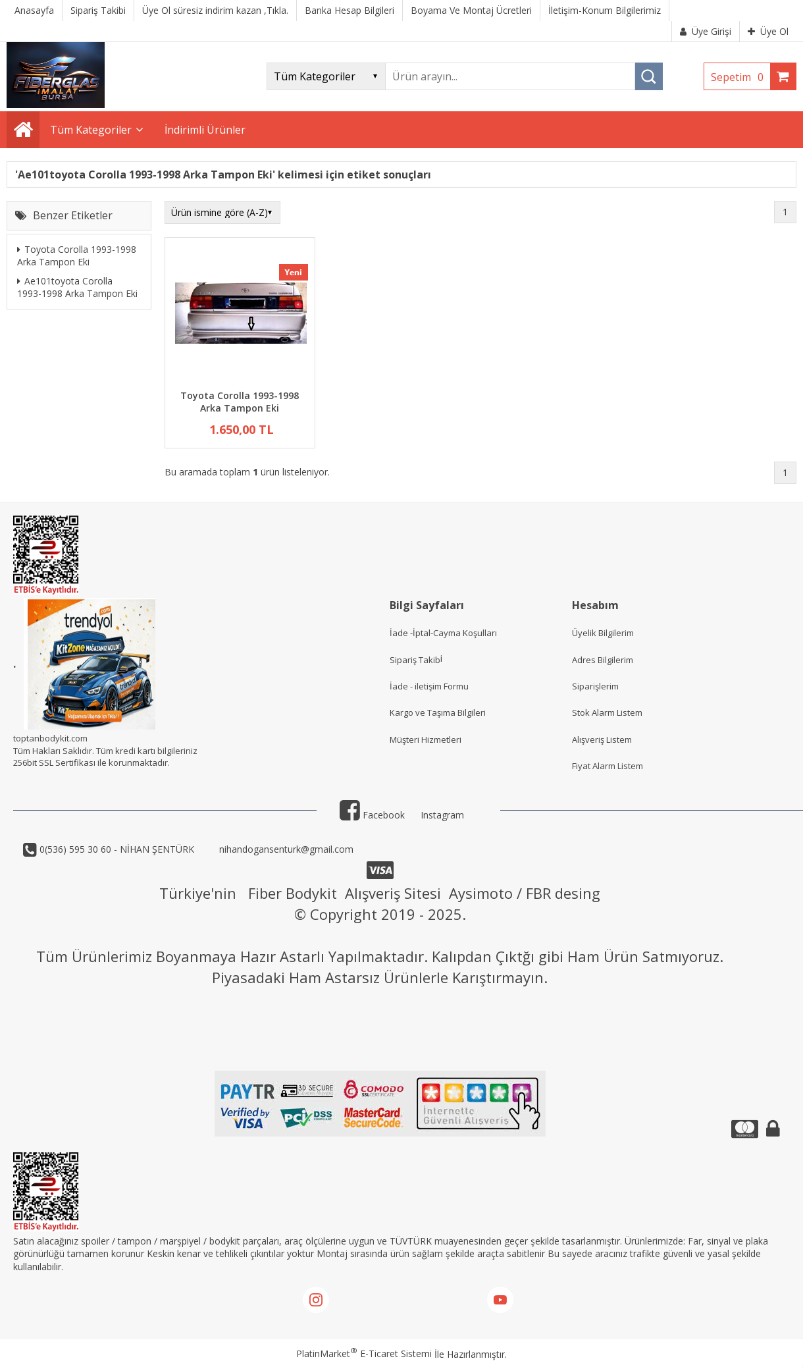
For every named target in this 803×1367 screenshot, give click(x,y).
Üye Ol (768, 31)
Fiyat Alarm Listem (607, 766)
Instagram (442, 815)
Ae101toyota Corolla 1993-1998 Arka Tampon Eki (77, 287)
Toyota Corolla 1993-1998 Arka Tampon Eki (76, 256)
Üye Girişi (705, 31)
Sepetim (740, 77)
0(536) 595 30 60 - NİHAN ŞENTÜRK (115, 849)
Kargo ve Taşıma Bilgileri (438, 712)
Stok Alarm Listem (607, 712)
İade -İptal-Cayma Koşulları (443, 633)
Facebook (372, 815)
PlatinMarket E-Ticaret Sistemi (364, 1353)
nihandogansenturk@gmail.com (285, 849)
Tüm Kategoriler (91, 129)
